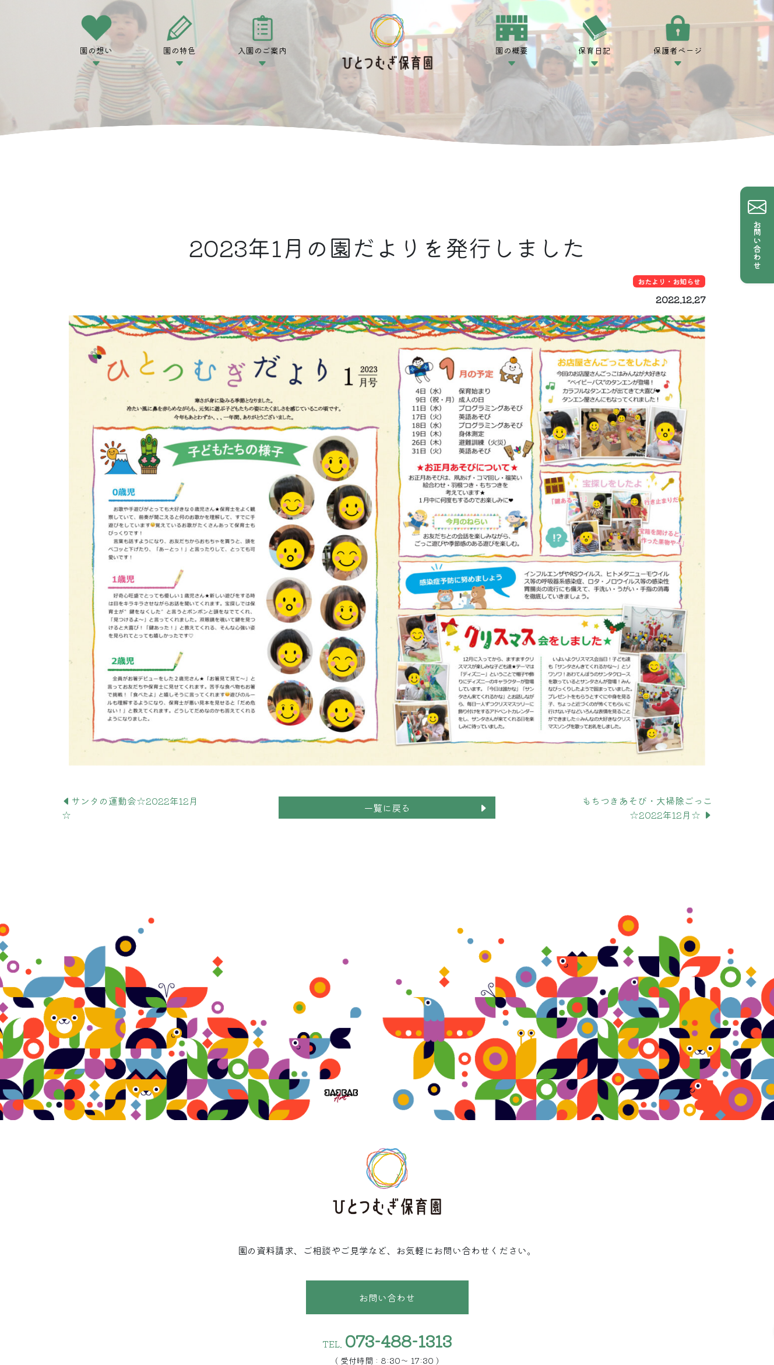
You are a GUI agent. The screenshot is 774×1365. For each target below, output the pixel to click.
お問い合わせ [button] (387, 1297)
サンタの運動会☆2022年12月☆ (130, 808)
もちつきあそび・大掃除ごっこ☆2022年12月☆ (647, 808)
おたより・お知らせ (669, 281)
